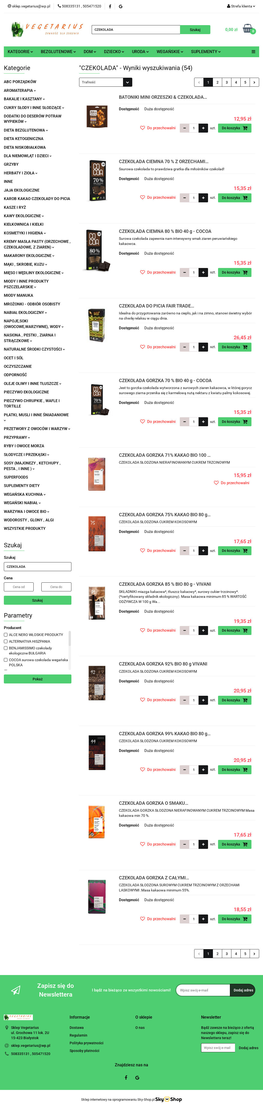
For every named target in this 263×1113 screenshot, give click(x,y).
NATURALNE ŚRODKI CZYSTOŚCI (34, 349)
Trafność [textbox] (89, 82)
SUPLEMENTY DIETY (22, 485)
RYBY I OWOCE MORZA (24, 446)
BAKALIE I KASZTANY (24, 99)
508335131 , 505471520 (30, 1054)
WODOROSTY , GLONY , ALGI (29, 520)
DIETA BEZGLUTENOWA (26, 130)
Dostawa (77, 1028)
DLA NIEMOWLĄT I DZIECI (28, 156)
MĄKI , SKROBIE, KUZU (25, 264)
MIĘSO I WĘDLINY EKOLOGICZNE (34, 273)
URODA (140, 51)
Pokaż (38, 679)
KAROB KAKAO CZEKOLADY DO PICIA (37, 198)
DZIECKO (114, 51)
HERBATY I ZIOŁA (20, 173)
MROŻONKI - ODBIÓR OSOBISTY (32, 304)
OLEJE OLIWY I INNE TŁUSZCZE (32, 383)
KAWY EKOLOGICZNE (24, 216)
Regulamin (78, 1035)
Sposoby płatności (84, 1051)
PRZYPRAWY (17, 437)
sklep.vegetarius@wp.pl (30, 1046)
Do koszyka (235, 128)
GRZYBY (11, 164)
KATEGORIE (20, 51)
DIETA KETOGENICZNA (23, 138)
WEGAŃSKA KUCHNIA (25, 494)
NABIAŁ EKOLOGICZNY (25, 312)
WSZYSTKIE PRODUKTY (24, 528)
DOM (90, 51)
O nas (140, 1028)
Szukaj (37, 600)
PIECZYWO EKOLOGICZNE (26, 392)
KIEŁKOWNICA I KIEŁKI (23, 224)
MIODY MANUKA (18, 295)
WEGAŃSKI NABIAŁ (22, 503)
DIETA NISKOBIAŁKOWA (25, 147)
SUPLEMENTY (206, 51)
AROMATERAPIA (20, 90)
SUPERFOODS (16, 477)
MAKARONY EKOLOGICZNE (29, 255)
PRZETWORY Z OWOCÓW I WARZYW (37, 428)
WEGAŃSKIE (170, 51)
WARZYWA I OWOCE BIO (26, 511)
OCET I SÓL (13, 358)
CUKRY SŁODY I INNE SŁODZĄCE (34, 107)
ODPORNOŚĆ (15, 375)
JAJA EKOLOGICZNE (21, 190)
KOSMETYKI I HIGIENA (25, 233)
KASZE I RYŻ (15, 207)
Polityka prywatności (87, 1043)
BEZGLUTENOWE (58, 51)
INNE (8, 181)
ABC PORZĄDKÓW (20, 82)
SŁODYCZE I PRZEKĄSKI (26, 454)
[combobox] (105, 82)
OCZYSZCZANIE (18, 366)
